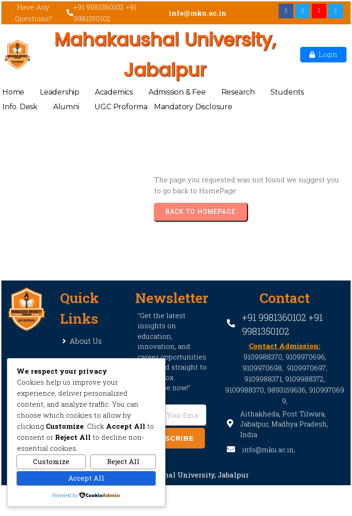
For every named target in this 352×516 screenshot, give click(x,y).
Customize (51, 461)
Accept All (86, 477)
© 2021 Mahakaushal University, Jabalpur (176, 474)
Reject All (123, 461)
